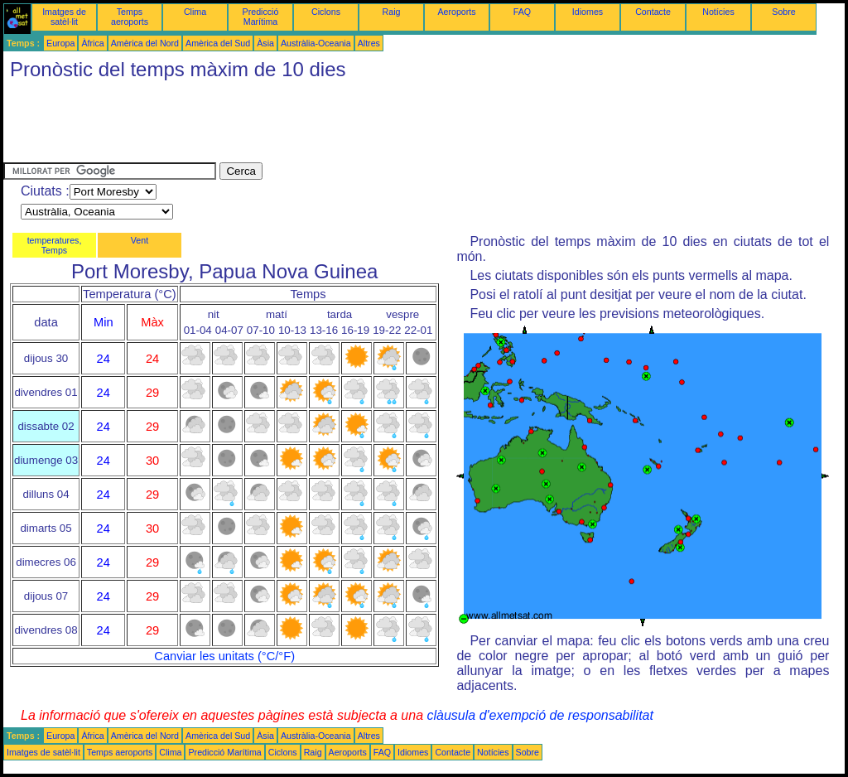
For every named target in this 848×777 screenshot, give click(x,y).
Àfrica (92, 43)
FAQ (522, 12)
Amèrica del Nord (145, 43)
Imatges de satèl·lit (64, 17)
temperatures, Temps (54, 245)
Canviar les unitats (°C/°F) (224, 656)
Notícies (718, 12)
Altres (369, 43)
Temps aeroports (129, 17)
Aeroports (456, 12)
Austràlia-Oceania (316, 43)
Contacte (653, 12)
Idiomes (587, 12)
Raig (392, 12)
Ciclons (325, 12)
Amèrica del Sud (218, 43)
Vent (139, 240)
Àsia (265, 43)
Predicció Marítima (261, 17)
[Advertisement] (304, 125)
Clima (195, 12)
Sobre (783, 12)
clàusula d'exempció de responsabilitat (539, 715)
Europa (60, 43)
